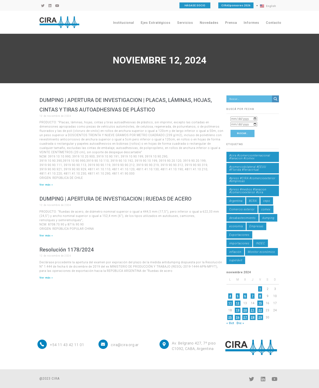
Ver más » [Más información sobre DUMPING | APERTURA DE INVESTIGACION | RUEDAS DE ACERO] (46, 235)
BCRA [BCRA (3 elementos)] (253, 200)
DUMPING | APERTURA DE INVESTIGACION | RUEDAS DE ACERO (115, 199)
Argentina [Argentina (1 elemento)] (236, 200)
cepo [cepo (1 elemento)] (266, 200)
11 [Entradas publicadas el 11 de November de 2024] (230, 303)
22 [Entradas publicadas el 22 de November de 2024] (260, 310)
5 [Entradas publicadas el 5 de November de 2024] (238, 296)
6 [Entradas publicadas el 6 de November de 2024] (245, 296)
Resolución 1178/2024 (66, 250)
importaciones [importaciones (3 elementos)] (239, 243)
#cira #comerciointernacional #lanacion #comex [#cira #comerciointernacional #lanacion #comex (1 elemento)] (249, 157)
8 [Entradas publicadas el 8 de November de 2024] (260, 296)
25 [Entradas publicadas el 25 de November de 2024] (230, 317)
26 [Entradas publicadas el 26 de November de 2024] (237, 317)
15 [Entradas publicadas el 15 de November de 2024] (260, 303)
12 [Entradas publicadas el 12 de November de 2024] (237, 303)
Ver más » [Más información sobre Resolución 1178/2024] (46, 277)
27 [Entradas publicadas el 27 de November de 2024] (245, 317)
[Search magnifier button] (275, 98)
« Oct (230, 323)
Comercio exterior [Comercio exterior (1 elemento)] (242, 209)
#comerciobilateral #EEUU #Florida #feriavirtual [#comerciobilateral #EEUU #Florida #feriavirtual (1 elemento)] (247, 168)
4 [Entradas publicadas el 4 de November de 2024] (230, 296)
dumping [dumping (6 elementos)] (268, 218)
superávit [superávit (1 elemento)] (235, 260)
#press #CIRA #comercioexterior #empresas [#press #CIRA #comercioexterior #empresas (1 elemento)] (252, 180)
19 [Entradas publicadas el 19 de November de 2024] (237, 310)
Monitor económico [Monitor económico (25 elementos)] (261, 252)
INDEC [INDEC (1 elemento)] (260, 243)
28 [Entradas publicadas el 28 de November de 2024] (253, 317)
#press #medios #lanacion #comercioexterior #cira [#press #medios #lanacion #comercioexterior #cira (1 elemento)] (247, 191)
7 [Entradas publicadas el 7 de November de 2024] (252, 296)
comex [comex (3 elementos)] (266, 209)
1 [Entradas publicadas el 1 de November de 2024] (260, 289)
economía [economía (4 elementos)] (236, 226)
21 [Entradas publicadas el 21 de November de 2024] (253, 310)
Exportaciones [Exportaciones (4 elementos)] (239, 234)
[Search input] (250, 98)
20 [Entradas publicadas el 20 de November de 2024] (245, 310)
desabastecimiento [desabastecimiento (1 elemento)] (242, 218)
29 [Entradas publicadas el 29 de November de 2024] (260, 317)
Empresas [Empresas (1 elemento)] (256, 226)
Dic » (240, 323)
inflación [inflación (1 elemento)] (235, 252)
